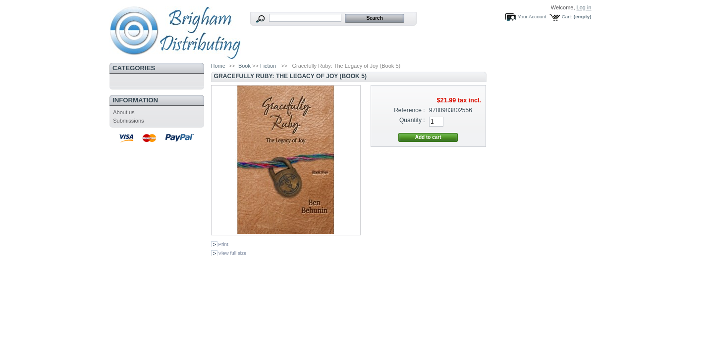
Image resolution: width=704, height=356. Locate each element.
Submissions (128, 121)
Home (218, 66)
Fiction (268, 66)
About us (123, 112)
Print (223, 244)
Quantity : (412, 120)
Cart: (567, 16)
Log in (584, 7)
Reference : (409, 110)
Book (244, 66)
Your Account (532, 16)
